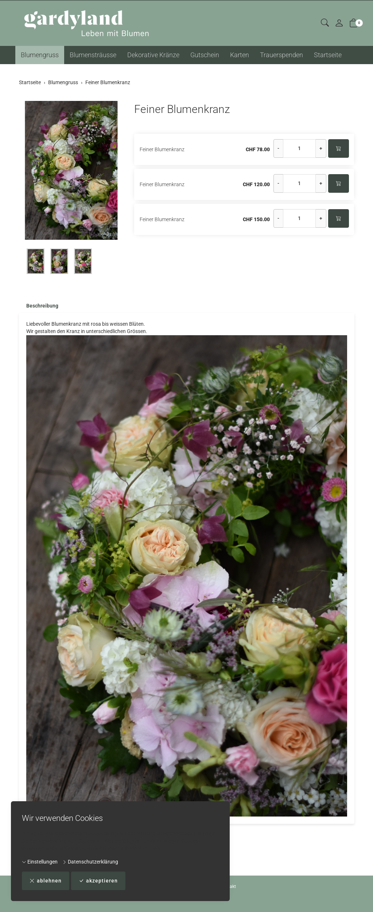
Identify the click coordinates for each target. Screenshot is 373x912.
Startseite (328, 55)
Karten (239, 55)
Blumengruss (40, 55)
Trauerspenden (281, 55)
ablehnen (46, 881)
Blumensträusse (93, 55)
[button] (325, 23)
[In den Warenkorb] (338, 148)
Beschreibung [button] (42, 306)
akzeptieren (98, 881)
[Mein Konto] (339, 23)
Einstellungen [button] (40, 862)
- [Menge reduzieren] (278, 148)
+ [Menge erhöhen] (320, 148)
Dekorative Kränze (153, 55)
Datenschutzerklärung (90, 862)
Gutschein (204, 55)
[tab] (38, 306)
